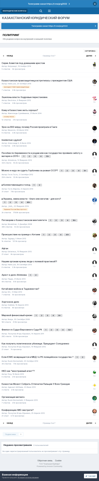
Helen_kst (12, 84)
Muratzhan (12, 224)
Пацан (10, 279)
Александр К (13, 143)
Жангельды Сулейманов (18, 113)
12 (69, 330)
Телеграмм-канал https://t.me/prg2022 (47, 4)
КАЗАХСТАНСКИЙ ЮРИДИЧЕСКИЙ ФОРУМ (36, 18)
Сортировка (90, 51)
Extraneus (12, 251)
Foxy (9, 374)
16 (74, 220)
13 (47, 156)
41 (67, 235)
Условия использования (28, 477)
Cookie (58, 460)
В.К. (9, 292)
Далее (89, 56)
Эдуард (11, 238)
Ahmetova (12, 160)
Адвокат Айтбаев (15, 387)
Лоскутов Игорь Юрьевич (19, 334)
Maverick (11, 130)
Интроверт (12, 66)
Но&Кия (11, 305)
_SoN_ (10, 206)
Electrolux (12, 100)
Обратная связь (45, 460)
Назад (10, 56)
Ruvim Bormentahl (15, 361)
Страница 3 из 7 (49, 56)
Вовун (10, 319)
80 (28, 202)
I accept (90, 476)
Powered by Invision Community (49, 466)
